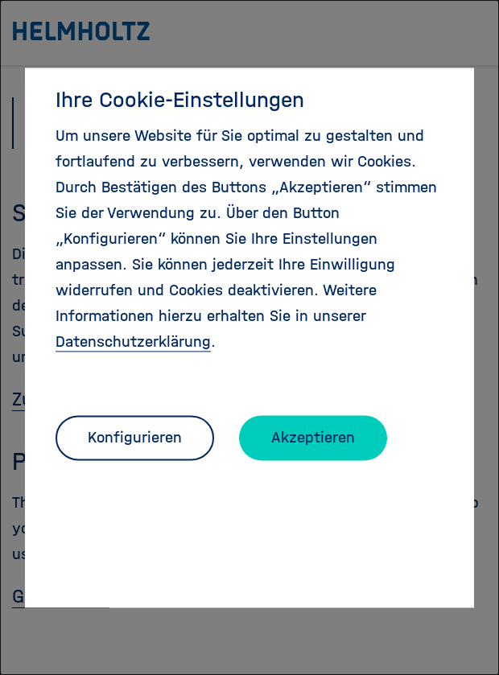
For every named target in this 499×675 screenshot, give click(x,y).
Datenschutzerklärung (133, 341)
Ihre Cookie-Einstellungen (180, 100)
